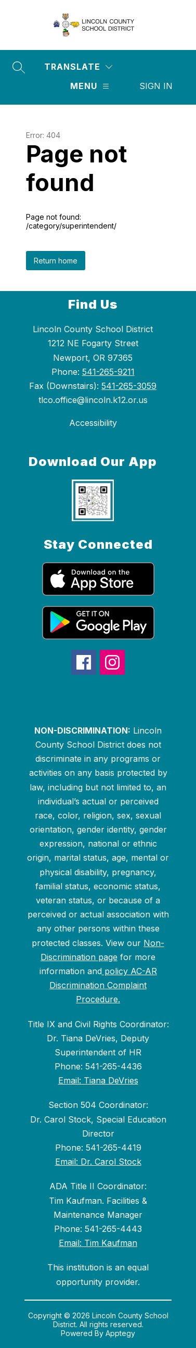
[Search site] (18, 67)
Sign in (156, 86)
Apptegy (120, 1333)
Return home (55, 260)
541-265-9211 (108, 372)
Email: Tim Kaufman (98, 1243)
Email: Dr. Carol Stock (98, 1161)
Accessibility (93, 423)
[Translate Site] (78, 66)
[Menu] (90, 86)
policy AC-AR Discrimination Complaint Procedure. (103, 985)
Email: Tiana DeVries (98, 1080)
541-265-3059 (128, 386)
